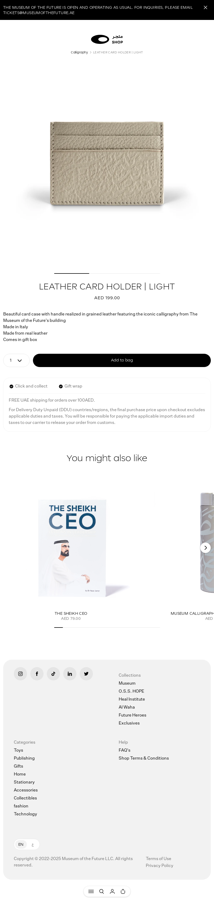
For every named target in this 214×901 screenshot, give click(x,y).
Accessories (26, 790)
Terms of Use (158, 859)
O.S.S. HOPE (131, 691)
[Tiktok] (53, 673)
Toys (18, 750)
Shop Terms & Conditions (144, 758)
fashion (21, 806)
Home (20, 774)
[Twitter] (86, 673)
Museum (127, 683)
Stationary (24, 782)
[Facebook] (37, 673)
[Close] (205, 7)
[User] (112, 891)
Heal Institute (132, 699)
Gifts (18, 766)
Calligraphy (79, 52)
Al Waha (127, 707)
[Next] (205, 547)
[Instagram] (20, 673)
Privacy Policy (159, 866)
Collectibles (25, 798)
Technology (25, 814)
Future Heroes (132, 715)
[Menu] (91, 891)
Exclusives (129, 723)
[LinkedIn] (69, 673)
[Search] (101, 891)
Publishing (24, 758)
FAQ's (124, 750)
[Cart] (123, 891)
